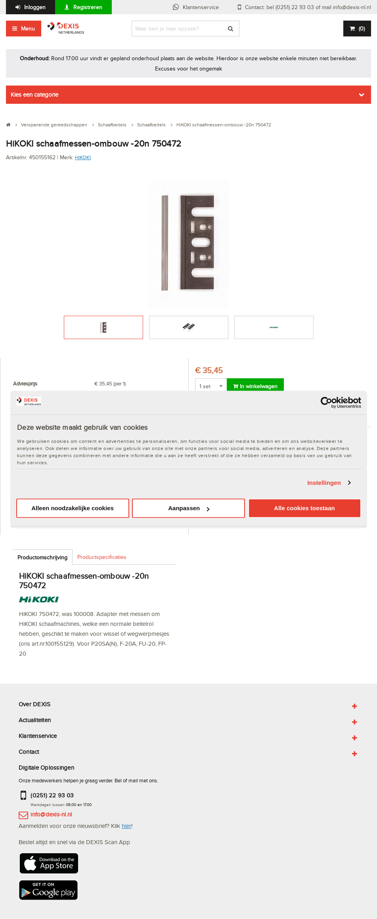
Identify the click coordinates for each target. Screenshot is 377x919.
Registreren (87, 7)
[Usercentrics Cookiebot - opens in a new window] (326, 402)
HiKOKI (83, 157)
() (362, 28)
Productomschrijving (42, 557)
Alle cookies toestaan (304, 508)
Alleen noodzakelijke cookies (72, 508)
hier (126, 826)
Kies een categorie (34, 94)
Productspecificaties (101, 557)
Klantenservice (201, 7)
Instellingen (324, 482)
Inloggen (35, 7)
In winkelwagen (255, 386)
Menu (28, 28)
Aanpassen (188, 508)
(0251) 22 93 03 (52, 795)
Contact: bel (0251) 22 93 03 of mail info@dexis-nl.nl (308, 7)
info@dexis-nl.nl (51, 814)
